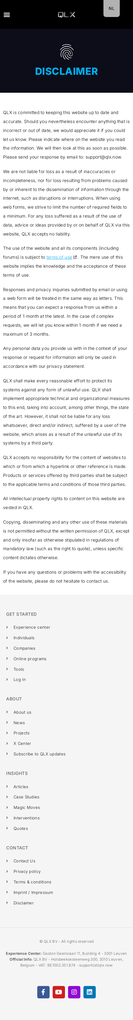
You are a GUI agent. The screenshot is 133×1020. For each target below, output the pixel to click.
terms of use (59, 257)
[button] (7, 14)
